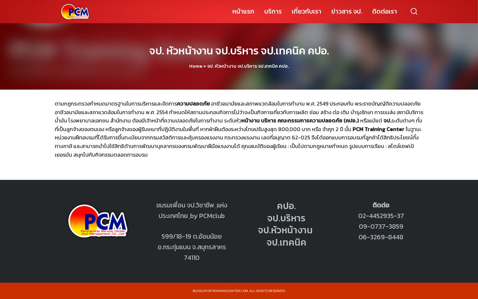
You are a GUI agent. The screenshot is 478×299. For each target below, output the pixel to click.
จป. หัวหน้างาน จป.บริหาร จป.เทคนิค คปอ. (239, 51)
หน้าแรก (243, 11)
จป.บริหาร (286, 218)
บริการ (273, 11)
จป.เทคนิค (286, 242)
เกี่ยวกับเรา (306, 11)
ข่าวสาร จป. (346, 11)
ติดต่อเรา (384, 11)
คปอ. (286, 206)
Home (195, 66)
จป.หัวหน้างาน (285, 230)
